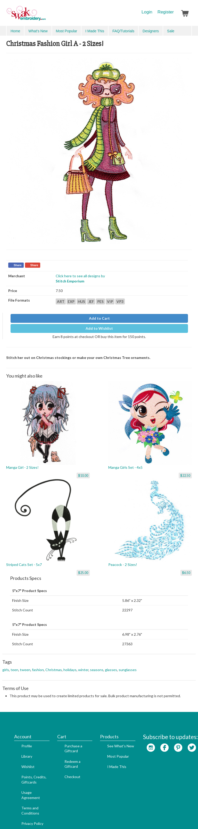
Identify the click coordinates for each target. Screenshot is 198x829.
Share (18, 261)
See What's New (113, 717)
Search (162, 31)
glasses (111, 664)
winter (83, 664)
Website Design (85, 816)
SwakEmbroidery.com (45, 15)
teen (14, 664)
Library (19, 727)
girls (5, 664)
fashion (38, 664)
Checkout (65, 748)
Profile (19, 717)
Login (147, 12)
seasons (96, 664)
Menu (14, 30)
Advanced (180, 31)
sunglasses (128, 664)
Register (166, 12)
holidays (70, 664)
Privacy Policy (25, 795)
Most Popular (110, 727)
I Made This (109, 738)
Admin (106, 816)
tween (25, 664)
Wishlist (20, 738)
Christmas (53, 664)
